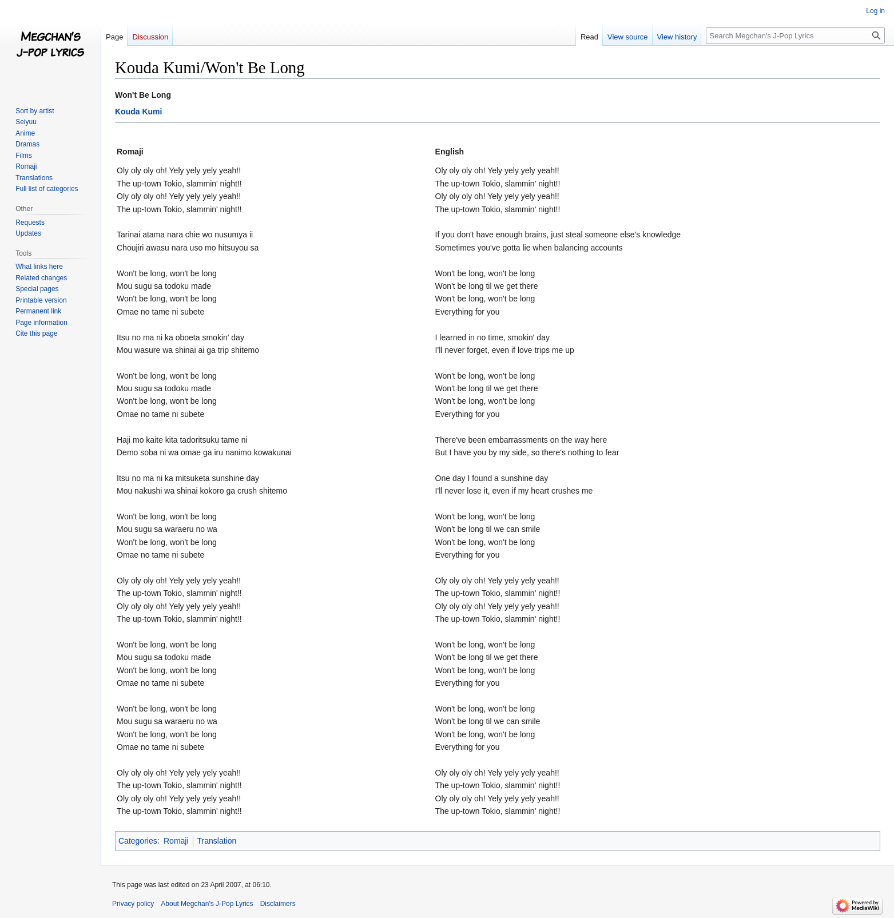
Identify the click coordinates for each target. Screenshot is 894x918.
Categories (137, 840)
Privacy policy (133, 904)
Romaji (176, 840)
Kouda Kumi (138, 111)
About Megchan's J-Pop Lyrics (207, 904)
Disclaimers (278, 904)
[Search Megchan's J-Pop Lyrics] (795, 35)
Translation (217, 840)
